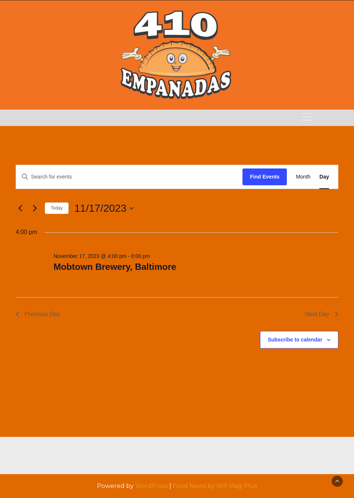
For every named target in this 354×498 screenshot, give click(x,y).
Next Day (321, 314)
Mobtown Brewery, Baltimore (114, 267)
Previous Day (38, 314)
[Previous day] (20, 208)
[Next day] (34, 208)
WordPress (151, 485)
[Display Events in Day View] (324, 177)
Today (57, 208)
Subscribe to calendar (295, 340)
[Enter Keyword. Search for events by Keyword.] (129, 177)
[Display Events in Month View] (303, 177)
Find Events (264, 177)
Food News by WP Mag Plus (215, 485)
